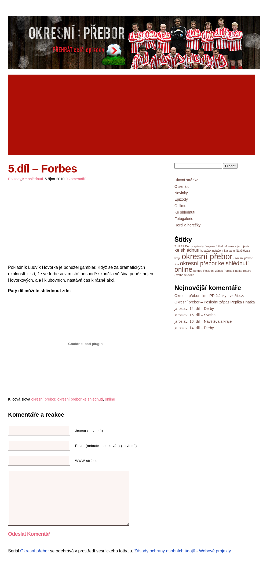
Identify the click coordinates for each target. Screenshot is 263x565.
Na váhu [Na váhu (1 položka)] (229, 250)
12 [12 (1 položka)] (182, 246)
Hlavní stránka (186, 180)
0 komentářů (75, 179)
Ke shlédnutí (32, 179)
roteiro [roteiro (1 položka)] (247, 270)
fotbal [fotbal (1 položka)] (219, 246)
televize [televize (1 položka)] (189, 275)
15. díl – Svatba (202, 315)
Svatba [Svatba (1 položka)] (178, 275)
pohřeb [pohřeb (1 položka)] (197, 270)
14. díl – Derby (201, 308)
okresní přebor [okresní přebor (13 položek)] (207, 256)
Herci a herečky (187, 225)
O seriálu (181, 186)
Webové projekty (215, 551)
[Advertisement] (75, 114)
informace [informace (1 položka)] (230, 246)
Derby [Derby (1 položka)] (189, 246)
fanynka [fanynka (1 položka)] (210, 246)
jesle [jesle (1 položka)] (246, 246)
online (110, 399)
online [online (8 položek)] (183, 269)
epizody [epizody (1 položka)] (199, 246)
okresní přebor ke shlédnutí (80, 399)
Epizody (14, 179)
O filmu (180, 206)
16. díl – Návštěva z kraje (210, 321)
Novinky (181, 193)
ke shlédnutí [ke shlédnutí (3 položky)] (186, 250)
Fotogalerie (183, 219)
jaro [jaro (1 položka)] (240, 246)
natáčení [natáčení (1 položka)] (217, 250)
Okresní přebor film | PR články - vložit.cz (208, 295)
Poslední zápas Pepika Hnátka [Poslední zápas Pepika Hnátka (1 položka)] (222, 270)
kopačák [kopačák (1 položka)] (205, 250)
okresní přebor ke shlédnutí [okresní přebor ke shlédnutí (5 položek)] (214, 263)
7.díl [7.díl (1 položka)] (177, 246)
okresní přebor (43, 399)
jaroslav (180, 308)
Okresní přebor (34, 551)
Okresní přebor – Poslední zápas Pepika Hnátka (214, 302)
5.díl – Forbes (42, 168)
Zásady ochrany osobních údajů (164, 551)
